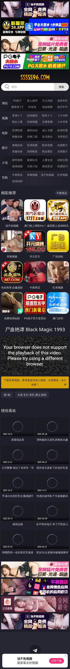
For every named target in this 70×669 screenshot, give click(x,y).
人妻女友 (47, 160)
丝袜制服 (32, 121)
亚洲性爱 (17, 130)
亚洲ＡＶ (17, 115)
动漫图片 (62, 145)
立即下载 (56, 661)
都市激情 (17, 160)
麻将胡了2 (17, 107)
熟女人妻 (17, 121)
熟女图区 (47, 151)
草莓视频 (32, 175)
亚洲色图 (32, 145)
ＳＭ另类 (62, 121)
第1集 (7, 394)
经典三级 (32, 136)
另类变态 (62, 136)
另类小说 (32, 166)
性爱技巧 (62, 166)
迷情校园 (17, 166)
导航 (5, 177)
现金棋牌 (47, 107)
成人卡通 (47, 130)
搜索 (61, 87)
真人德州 (32, 100)
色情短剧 (17, 181)
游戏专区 (62, 100)
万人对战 (47, 100)
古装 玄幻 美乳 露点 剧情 (32, 394)
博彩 (5, 103)
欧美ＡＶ (47, 115)
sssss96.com (35, 77)
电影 (5, 133)
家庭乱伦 (32, 160)
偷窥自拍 (17, 145)
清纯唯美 (32, 151)
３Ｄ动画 (62, 115)
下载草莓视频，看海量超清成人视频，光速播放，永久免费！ (35, 382)
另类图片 (62, 151)
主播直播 (47, 121)
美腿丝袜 (17, 151)
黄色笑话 (47, 166)
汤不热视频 (47, 175)
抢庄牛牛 (62, 107)
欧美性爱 (62, 130)
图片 (5, 148)
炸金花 (32, 107)
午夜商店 (17, 175)
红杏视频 (62, 175)
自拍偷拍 (32, 115)
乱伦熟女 (47, 136)
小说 (5, 163)
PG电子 (17, 100)
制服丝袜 (17, 136)
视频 (5, 118)
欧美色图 (47, 145)
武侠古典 (62, 160)
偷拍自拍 (32, 130)
